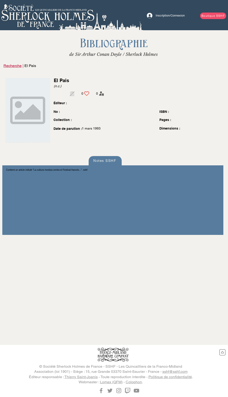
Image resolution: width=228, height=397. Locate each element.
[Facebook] (101, 390)
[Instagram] (118, 390)
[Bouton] (47, 15)
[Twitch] (127, 390)
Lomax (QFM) (111, 382)
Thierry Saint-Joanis (81, 377)
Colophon (134, 382)
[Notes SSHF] (105, 160)
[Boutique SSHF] (213, 16)
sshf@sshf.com (175, 371)
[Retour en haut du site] (222, 352)
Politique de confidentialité (170, 377)
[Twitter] (110, 390)
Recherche (12, 65)
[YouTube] (136, 390)
